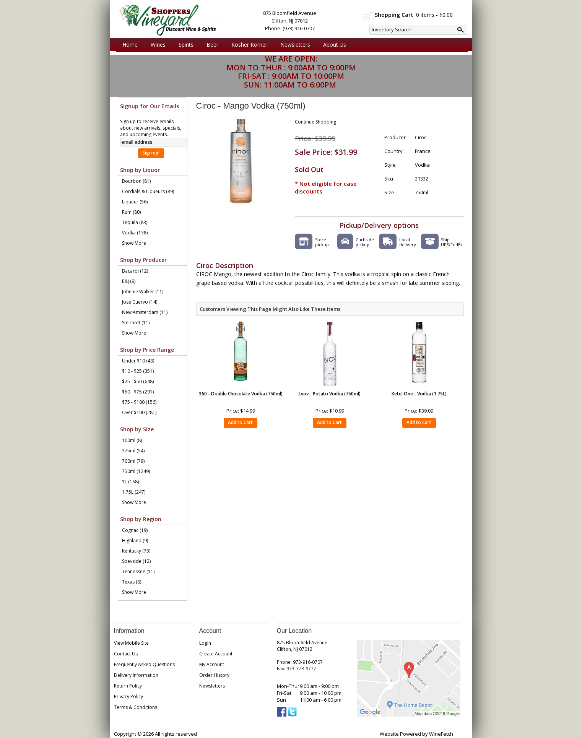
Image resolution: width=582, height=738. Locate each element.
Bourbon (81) (136, 181)
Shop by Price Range (147, 349)
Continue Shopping (315, 122)
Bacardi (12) (135, 271)
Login (205, 643)
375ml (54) (133, 450)
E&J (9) (128, 281)
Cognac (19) (135, 530)
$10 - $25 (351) (138, 371)
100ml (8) (132, 440)
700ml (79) (133, 461)
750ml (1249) (136, 471)
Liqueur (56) (135, 201)
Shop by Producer (143, 259)
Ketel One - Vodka (419, 393)
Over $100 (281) (139, 412)
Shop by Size (137, 429)
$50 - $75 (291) (138, 392)
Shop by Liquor (140, 170)
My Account (211, 664)
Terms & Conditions (135, 707)
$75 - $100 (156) (139, 402)
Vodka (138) (135, 232)
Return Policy (128, 686)
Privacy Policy (128, 696)
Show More (134, 243)
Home (130, 44)
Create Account (215, 653)
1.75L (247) (133, 492)
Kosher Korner (247, 45)
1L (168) (130, 481)
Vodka (422, 164)
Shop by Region (140, 519)
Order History (214, 675)
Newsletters (295, 44)
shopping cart (368, 15)
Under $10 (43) (138, 361)
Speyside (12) (136, 561)
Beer (210, 45)
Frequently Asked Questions (144, 664)
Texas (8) (131, 582)
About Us (333, 45)
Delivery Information (136, 675)
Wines (156, 45)
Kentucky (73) (136, 551)
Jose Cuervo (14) (139, 302)
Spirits (184, 45)
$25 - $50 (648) (138, 381)
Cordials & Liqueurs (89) (148, 191)
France (423, 151)
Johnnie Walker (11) (142, 291)
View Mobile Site (131, 643)
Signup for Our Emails (149, 106)
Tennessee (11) (138, 571)
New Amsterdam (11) (144, 312)
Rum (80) (131, 212)
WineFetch (441, 733)
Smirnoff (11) (136, 322)
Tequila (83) (134, 222)
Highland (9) (135, 540)
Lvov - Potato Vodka (330, 393)
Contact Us (126, 653)
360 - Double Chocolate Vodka (241, 393)
